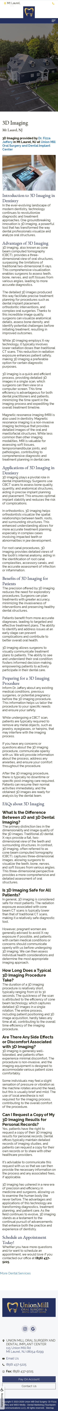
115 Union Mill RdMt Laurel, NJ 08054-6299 (30, 1354)
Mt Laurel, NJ (12, 3)
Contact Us (29, 1394)
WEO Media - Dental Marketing (29, 1405)
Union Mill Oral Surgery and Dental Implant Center (28, 145)
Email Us (12, 1366)
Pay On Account (29, 1387)
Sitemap (50, 1408)
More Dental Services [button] (15, 1273)
